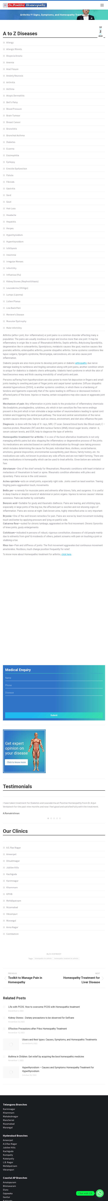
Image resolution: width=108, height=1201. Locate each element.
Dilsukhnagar (13, 860)
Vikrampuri (11, 913)
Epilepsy (10, 161)
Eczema (10, 148)
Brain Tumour (13, 115)
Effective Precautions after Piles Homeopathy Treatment (37, 1028)
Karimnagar (12, 880)
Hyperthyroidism (14, 241)
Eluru (5, 1183)
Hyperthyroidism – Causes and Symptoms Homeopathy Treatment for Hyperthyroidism (53, 1067)
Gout (8, 201)
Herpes (10, 228)
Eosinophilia (12, 155)
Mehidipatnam (13, 900)
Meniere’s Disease (15, 314)
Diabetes (10, 142)
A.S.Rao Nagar (10, 1137)
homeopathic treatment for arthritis (66, 958)
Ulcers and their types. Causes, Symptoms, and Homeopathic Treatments (59, 1039)
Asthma (10, 88)
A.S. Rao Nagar (13, 847)
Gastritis (10, 188)
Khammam (12, 887)
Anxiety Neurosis (14, 75)
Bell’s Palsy (12, 102)
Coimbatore (12, 933)
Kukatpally (8, 1152)
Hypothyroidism (14, 234)
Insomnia (11, 254)
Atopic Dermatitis (15, 95)
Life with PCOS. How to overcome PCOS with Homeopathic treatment (44, 1006)
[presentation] (54, 703)
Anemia (10, 62)
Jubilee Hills (12, 867)
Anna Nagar (12, 927)
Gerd (8, 195)
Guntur (6, 1190)
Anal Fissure (12, 69)
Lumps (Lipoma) (14, 294)
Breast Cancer (13, 122)
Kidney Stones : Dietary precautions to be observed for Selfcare (41, 1017)
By (54, 954)
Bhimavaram (9, 1179)
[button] (48, 818)
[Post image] (4, 1007)
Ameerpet (11, 854)
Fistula (9, 175)
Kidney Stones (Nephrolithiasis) (22, 281)
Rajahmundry (9, 1198)
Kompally (8, 1148)
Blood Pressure (14, 108)
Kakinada (7, 1194)
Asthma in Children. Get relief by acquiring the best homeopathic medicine (46, 1056)
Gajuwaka (8, 1187)
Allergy (10, 42)
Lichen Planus (13, 301)
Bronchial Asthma (15, 135)
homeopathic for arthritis (43, 958)
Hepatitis (11, 221)
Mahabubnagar (10, 1110)
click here (66, 554)
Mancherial (8, 1113)
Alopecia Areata (14, 55)
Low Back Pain (13, 307)
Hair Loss (11, 208)
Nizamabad (12, 907)
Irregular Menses (14, 261)
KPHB (9, 894)
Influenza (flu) (13, 274)
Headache (11, 215)
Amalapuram (9, 1176)
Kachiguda (11, 874)
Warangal (11, 920)
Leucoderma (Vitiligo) (17, 288)
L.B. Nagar (8, 1156)
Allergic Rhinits (14, 49)
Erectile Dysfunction (16, 168)
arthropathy (81, 363)
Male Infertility (14, 327)
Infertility (11, 268)
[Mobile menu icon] (102, 5)
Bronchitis (11, 128)
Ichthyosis (11, 248)
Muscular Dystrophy (16, 321)
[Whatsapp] (100, 1193)
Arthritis (10, 82)
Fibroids (10, 181)
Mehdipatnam (10, 1159)
